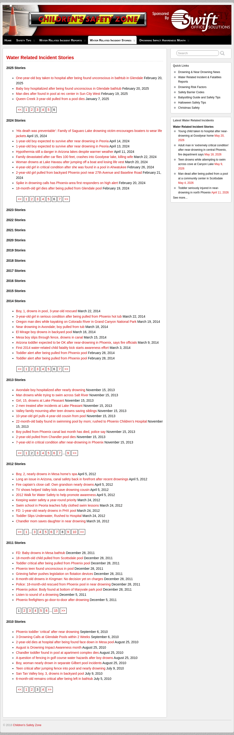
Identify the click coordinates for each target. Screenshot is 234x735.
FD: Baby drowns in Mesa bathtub (40, 553)
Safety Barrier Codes (191, 92)
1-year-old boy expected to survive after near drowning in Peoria (62, 141)
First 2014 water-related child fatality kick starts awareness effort (62, 348)
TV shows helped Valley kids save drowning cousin (53, 490)
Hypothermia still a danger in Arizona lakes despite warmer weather (64, 152)
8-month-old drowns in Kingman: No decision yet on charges (59, 579)
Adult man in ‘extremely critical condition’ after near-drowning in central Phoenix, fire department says (203, 150)
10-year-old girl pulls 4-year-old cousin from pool (51, 416)
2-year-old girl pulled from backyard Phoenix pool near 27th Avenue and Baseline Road (79, 172)
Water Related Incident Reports (62, 41)
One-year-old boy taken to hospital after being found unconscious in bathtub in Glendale (79, 78)
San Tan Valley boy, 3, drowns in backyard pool (50, 673)
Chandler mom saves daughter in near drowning (51, 521)
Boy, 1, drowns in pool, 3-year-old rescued (46, 311)
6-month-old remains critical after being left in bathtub (54, 679)
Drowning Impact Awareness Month (164, 41)
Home (8, 40)
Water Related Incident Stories (112, 41)
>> (66, 199)
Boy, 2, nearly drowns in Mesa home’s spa (46, 474)
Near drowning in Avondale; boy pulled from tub (50, 327)
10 (74, 532)
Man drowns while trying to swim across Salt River (52, 395)
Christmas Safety (188, 107)
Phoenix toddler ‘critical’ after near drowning (47, 632)
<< (20, 110)
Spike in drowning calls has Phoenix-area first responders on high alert (67, 183)
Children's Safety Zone (27, 725)
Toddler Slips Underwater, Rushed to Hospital (49, 516)
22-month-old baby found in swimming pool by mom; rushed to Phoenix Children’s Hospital (81, 421)
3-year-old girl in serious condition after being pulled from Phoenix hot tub (69, 316)
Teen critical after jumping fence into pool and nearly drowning (60, 668)
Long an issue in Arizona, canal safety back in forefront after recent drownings (72, 479)
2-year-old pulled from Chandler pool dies (46, 437)
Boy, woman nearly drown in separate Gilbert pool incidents (59, 663)
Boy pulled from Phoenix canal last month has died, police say (61, 432)
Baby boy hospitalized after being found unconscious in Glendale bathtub (68, 88)
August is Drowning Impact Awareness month (49, 647)
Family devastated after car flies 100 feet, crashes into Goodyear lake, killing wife (74, 157)
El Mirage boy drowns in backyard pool (44, 332)
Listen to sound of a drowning (37, 594)
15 (56, 610)
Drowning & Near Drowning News (199, 72)
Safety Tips (25, 41)
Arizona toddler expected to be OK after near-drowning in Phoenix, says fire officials (76, 342)
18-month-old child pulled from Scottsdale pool (49, 558)
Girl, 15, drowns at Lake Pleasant (40, 400)
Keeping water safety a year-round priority (46, 500)
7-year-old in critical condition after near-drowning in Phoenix (60, 442)
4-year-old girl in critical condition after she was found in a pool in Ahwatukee (71, 167)
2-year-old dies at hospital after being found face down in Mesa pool (65, 642)
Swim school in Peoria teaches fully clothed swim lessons (57, 505)
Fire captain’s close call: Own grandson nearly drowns (55, 484)
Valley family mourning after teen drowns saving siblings (56, 411)
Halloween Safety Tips (192, 102)
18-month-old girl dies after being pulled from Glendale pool (59, 188)
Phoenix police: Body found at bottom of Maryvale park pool (59, 589)
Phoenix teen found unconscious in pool (45, 568)
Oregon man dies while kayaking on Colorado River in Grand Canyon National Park (76, 321)
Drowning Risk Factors (192, 87)
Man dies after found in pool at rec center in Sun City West (58, 94)
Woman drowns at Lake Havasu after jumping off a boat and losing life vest (70, 162)
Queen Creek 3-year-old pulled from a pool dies (50, 99)
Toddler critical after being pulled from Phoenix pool (53, 563)
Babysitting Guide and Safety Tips (199, 97)
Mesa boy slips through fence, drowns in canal (49, 337)
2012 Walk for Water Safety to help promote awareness (56, 495)
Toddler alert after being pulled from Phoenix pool (51, 353)
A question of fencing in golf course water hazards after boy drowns (64, 658)
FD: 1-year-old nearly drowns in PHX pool (46, 510)
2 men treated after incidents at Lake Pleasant (49, 406)
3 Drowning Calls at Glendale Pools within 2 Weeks (53, 637)
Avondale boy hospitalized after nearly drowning (50, 390)
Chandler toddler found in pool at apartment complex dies (57, 652)
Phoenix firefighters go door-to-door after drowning (52, 600)
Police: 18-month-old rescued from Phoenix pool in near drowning (63, 584)
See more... (180, 197)
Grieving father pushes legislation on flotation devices (54, 574)
